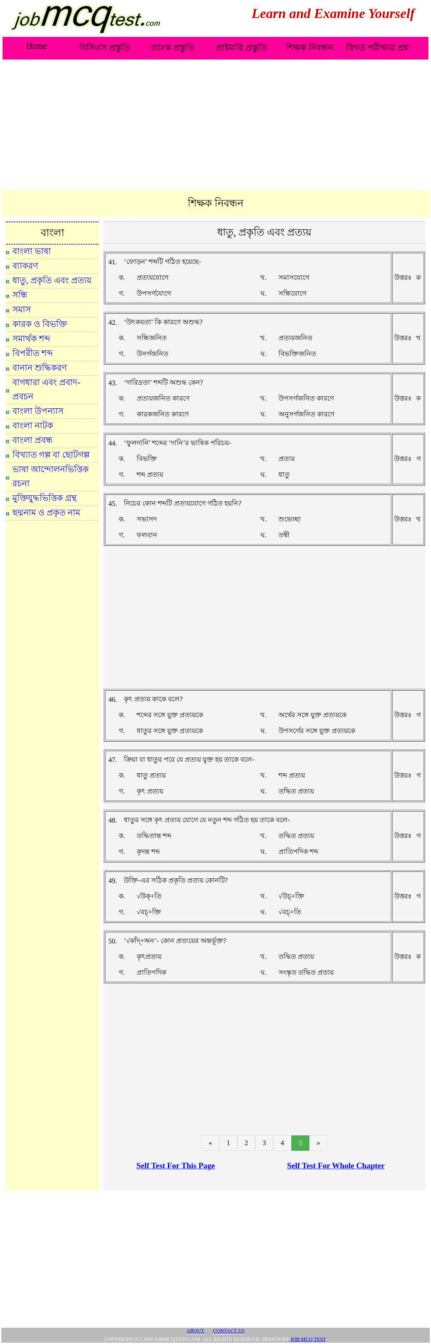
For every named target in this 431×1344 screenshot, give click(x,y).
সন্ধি (19, 294)
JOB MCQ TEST (308, 1339)
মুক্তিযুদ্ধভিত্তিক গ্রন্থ (44, 498)
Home (36, 46)
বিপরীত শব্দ (32, 353)
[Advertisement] (215, 126)
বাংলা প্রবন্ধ (32, 440)
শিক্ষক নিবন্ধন (309, 47)
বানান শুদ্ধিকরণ (39, 367)
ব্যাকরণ (25, 265)
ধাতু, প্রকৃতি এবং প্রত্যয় (52, 280)
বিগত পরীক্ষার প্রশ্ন (377, 47)
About (195, 1331)
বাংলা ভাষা (31, 251)
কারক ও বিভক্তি (39, 324)
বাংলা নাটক (32, 425)
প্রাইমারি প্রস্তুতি (241, 47)
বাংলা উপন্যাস (37, 411)
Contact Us (229, 1331)
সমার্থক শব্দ (31, 338)
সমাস (21, 309)
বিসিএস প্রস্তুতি (104, 47)
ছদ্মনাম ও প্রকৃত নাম (46, 512)
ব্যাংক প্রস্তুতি (173, 47)
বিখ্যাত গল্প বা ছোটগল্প (51, 454)
